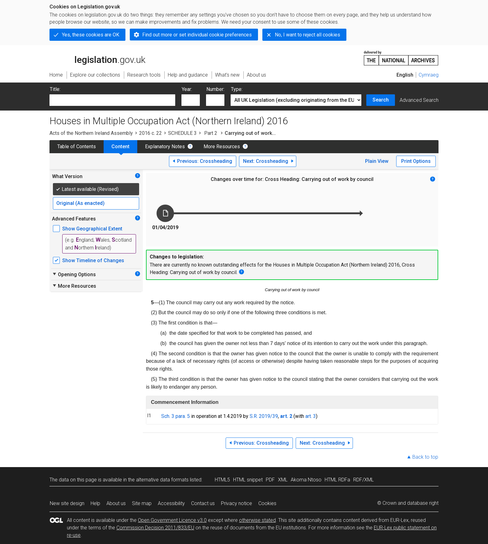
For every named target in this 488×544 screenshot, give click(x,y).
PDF (270, 480)
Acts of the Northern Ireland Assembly (91, 133)
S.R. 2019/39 (264, 416)
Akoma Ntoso (306, 480)
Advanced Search (419, 100)
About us (116, 503)
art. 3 (310, 416)
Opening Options (74, 274)
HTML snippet (248, 480)
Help (95, 503)
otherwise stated (257, 520)
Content (120, 146)
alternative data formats (162, 480)
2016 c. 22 (150, 133)
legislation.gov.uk (97, 58)
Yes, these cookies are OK (90, 35)
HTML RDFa (337, 480)
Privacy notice (236, 503)
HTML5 (222, 480)
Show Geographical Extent (92, 229)
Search (381, 100)
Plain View (376, 161)
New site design (67, 503)
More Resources (222, 146)
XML (283, 480)
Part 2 (210, 133)
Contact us (203, 503)
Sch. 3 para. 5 (175, 416)
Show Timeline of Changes (93, 260)
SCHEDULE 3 (182, 133)
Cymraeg (429, 75)
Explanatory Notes (165, 146)
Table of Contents (76, 146)
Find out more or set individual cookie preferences (197, 35)
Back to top (425, 457)
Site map (142, 503)
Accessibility (171, 503)
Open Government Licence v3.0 (172, 520)
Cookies (267, 503)
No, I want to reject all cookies (307, 35)
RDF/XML (363, 480)
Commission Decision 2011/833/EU (155, 528)
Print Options (416, 161)
